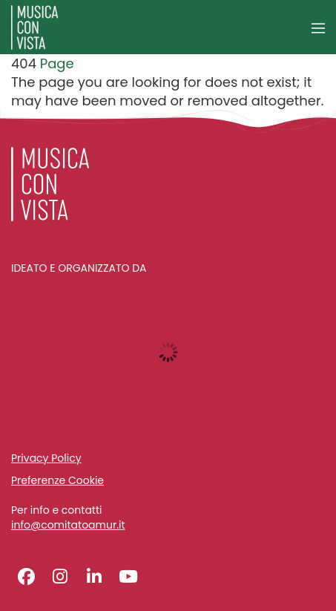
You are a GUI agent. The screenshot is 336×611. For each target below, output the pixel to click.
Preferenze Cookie (57, 480)
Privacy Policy (46, 458)
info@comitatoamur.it (68, 525)
